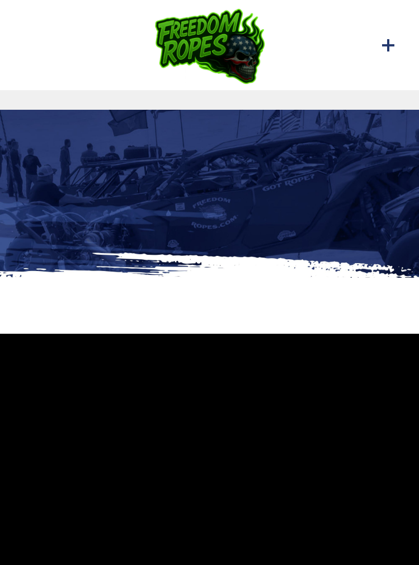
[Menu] (388, 44)
